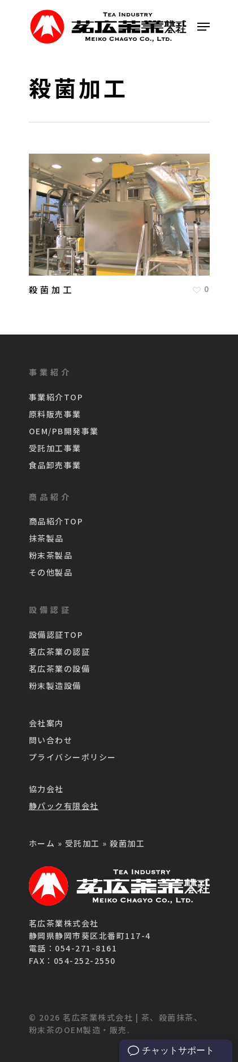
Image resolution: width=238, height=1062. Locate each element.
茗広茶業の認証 (59, 651)
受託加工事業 (55, 448)
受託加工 (82, 843)
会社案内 (46, 723)
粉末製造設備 (55, 685)
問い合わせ (51, 740)
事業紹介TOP (56, 397)
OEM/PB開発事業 (64, 431)
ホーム (42, 843)
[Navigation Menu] (203, 26)
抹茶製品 (46, 538)
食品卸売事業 (55, 465)
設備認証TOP (56, 634)
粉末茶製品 (51, 555)
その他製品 (51, 572)
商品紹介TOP (56, 521)
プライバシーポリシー (72, 757)
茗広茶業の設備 (59, 668)
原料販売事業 (55, 414)
